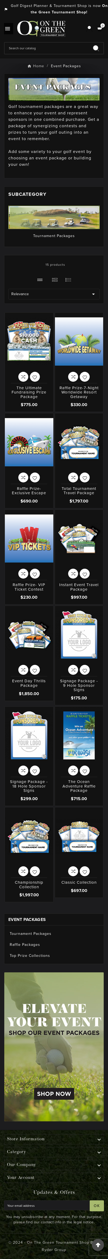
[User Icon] (89, 29)
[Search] (47, 48)
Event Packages (27, 919)
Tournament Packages (54, 236)
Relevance (54, 294)
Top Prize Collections (30, 955)
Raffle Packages (25, 944)
